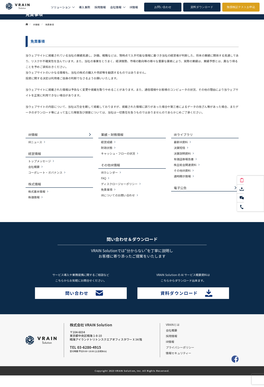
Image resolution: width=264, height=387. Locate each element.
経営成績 (106, 142)
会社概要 (34, 167)
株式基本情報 (36, 191)
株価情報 (34, 197)
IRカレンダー (109, 172)
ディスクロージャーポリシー (119, 184)
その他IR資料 (182, 170)
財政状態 (106, 148)
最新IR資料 (181, 142)
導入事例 (84, 7)
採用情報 (100, 7)
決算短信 (179, 148)
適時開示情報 (182, 176)
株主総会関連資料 (185, 165)
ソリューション (61, 7)
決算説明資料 (182, 153)
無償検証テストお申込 (241, 7)
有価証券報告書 (184, 159)
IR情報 (134, 7)
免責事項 (106, 189)
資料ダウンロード (201, 7)
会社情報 (115, 7)
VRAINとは (172, 336)
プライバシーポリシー (180, 359)
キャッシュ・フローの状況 (118, 153)
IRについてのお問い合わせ (118, 195)
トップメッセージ (39, 161)
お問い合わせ (162, 7)
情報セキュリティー (178, 364)
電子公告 (180, 187)
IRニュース (35, 142)
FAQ (103, 178)
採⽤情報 (171, 347)
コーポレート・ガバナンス (45, 172)
